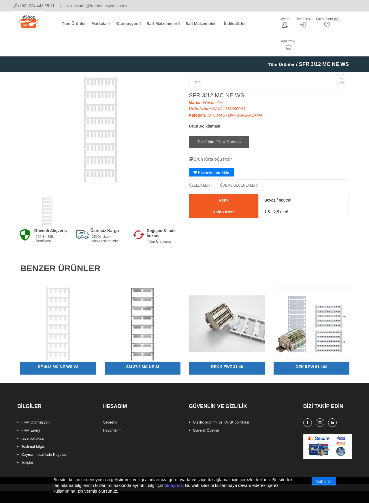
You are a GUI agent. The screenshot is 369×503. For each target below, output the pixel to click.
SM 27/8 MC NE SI (142, 347)
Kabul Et (324, 486)
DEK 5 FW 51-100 (311, 347)
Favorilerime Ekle (211, 152)
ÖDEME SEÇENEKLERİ (239, 165)
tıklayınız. (174, 490)
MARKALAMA (250, 95)
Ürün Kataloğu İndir (214, 139)
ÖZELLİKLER (199, 165)
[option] (47, 192)
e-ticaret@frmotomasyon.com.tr (97, 5)
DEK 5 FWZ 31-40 (227, 347)
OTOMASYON (221, 95)
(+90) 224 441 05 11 (33, 5)
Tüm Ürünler (279, 44)
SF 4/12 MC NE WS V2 (58, 347)
